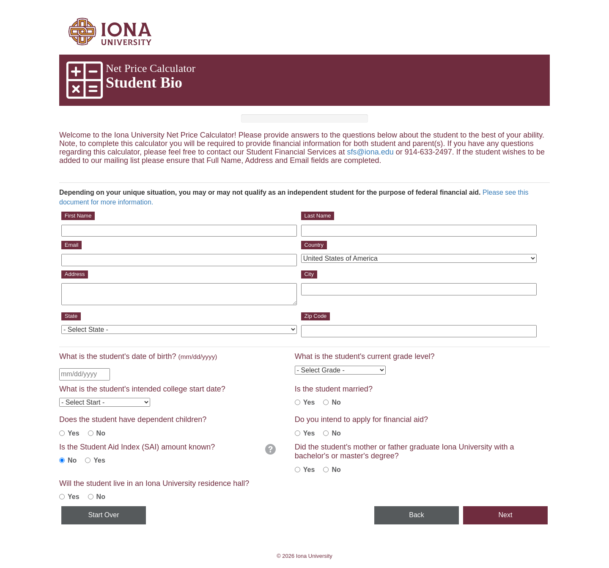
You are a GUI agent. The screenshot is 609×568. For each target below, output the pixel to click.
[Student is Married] (297, 402)
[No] (326, 433)
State (71, 316)
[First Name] (179, 231)
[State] (179, 329)
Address (75, 274)
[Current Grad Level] (340, 370)
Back (416, 514)
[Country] (419, 258)
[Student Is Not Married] (326, 402)
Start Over (103, 514)
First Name (78, 215)
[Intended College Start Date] (104, 402)
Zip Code (315, 316)
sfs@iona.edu (370, 152)
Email (72, 245)
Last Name (317, 215)
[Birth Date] (84, 374)
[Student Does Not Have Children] (90, 433)
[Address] (179, 294)
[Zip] (419, 331)
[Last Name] (419, 231)
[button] (270, 449)
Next (506, 514)
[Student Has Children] (62, 433)
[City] (419, 289)
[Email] (179, 260)
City (309, 274)
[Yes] (297, 433)
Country (314, 245)
